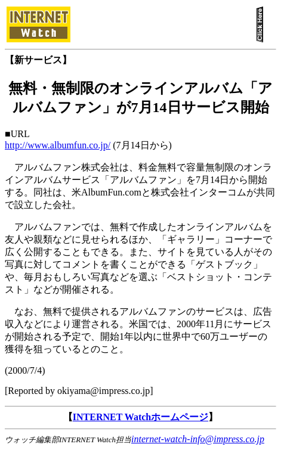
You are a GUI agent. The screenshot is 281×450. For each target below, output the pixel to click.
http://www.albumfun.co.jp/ (57, 145)
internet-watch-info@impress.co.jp (197, 439)
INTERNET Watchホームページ (140, 417)
